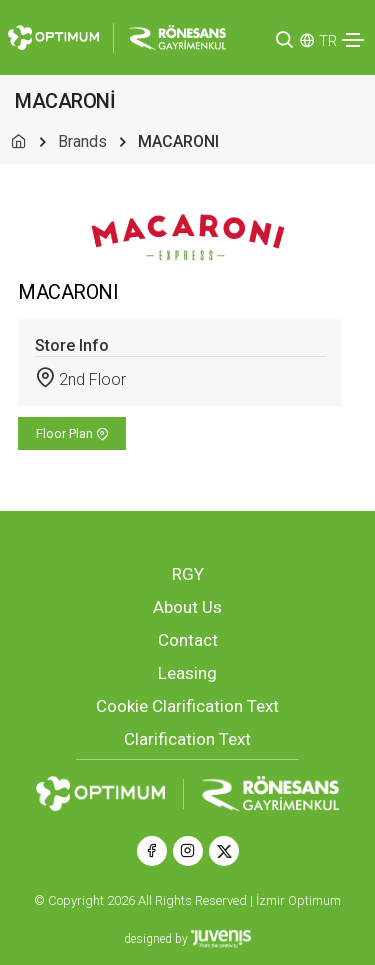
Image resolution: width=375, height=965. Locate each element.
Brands (82, 141)
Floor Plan (72, 433)
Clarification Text (187, 739)
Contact (188, 640)
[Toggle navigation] (353, 40)
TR (328, 41)
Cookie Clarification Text (187, 706)
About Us (187, 607)
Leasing (187, 673)
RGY (188, 574)
